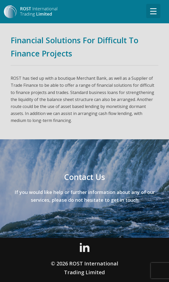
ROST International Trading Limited (36, 11)
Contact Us (84, 177)
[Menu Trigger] (153, 11)
